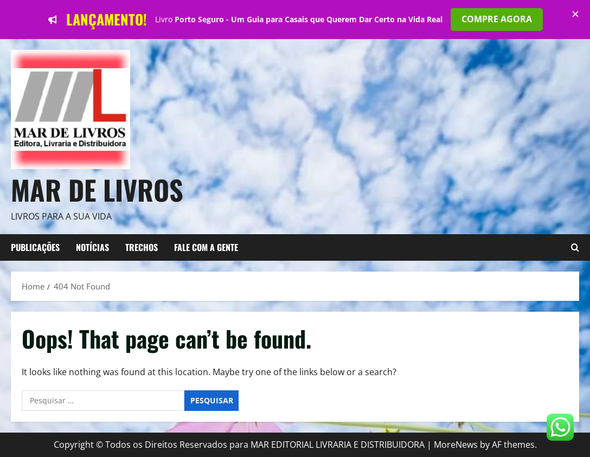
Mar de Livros (97, 189)
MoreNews (456, 444)
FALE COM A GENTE (206, 247)
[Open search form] (575, 247)
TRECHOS (141, 247)
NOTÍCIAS (92, 247)
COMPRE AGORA (496, 19)
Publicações (35, 247)
